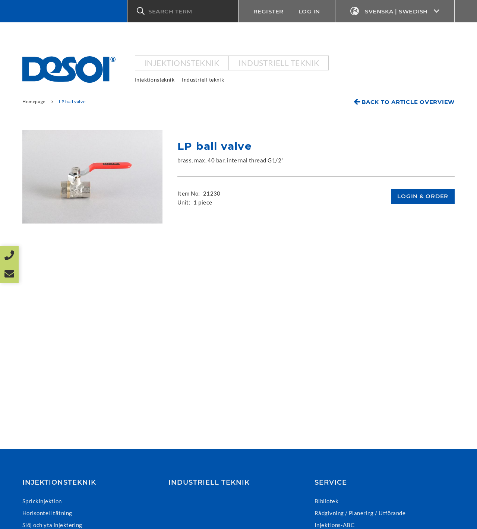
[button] (182, 11)
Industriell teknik (278, 62)
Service (331, 482)
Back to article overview (408, 101)
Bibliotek (326, 501)
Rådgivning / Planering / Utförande (360, 513)
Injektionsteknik (182, 62)
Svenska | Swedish (395, 11)
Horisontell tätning (47, 513)
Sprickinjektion (42, 501)
